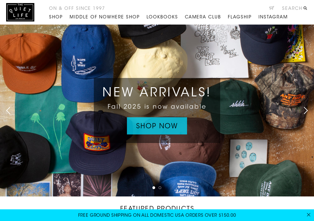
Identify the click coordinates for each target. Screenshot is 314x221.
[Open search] (295, 9)
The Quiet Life (20, 12)
